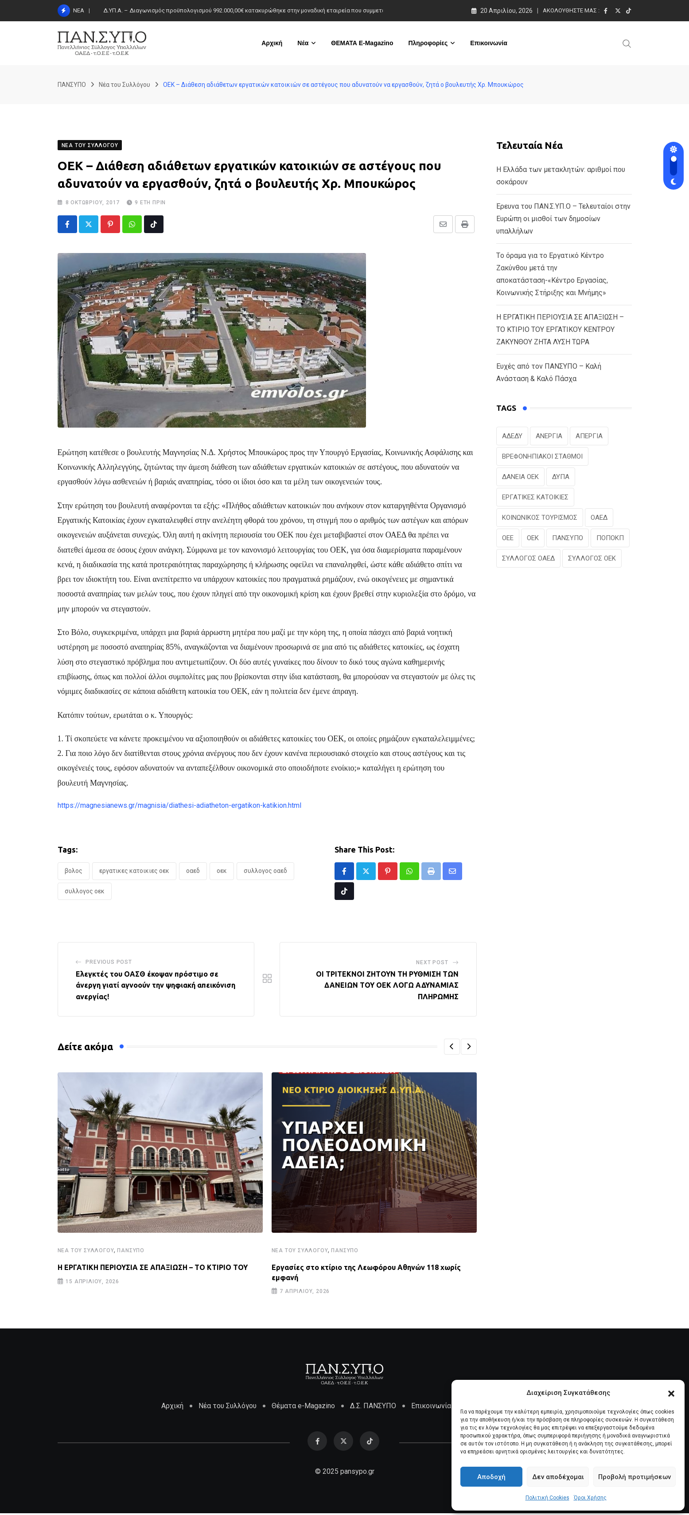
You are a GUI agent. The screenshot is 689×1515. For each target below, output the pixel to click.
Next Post (432, 963)
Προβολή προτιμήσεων (634, 1477)
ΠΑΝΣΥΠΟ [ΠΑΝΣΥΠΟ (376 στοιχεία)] (567, 539)
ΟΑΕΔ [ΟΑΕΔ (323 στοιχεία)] (599, 518)
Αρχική (271, 43)
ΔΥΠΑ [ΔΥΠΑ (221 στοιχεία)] (560, 478)
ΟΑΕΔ (193, 871)
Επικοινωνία (488, 43)
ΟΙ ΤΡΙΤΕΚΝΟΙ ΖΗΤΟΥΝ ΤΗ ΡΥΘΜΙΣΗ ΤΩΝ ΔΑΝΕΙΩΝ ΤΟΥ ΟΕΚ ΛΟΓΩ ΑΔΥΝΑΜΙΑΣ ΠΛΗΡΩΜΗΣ (387, 986)
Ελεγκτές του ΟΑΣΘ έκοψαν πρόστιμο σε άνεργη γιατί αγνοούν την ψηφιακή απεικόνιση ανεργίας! (155, 986)
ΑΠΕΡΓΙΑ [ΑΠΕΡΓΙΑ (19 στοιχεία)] (589, 437)
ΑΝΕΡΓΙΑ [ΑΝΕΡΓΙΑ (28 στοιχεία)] (549, 437)
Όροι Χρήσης (590, 1498)
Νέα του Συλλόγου (86, 1251)
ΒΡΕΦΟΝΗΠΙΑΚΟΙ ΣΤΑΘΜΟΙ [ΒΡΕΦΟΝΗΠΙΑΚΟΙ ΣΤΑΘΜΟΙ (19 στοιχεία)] (542, 457)
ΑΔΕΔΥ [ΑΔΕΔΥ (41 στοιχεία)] (512, 437)
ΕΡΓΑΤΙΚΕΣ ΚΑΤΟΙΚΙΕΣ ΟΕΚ (134, 871)
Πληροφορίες (428, 43)
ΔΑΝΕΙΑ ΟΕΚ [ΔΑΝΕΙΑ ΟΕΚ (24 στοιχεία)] (520, 478)
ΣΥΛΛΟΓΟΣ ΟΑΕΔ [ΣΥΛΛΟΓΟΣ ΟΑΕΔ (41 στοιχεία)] (528, 559)
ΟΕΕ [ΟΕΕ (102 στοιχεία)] (508, 539)
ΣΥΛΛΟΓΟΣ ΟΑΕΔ (265, 871)
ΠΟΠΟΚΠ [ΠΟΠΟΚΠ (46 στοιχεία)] (610, 539)
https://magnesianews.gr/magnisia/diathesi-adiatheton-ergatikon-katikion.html (179, 806)
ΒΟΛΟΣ (73, 871)
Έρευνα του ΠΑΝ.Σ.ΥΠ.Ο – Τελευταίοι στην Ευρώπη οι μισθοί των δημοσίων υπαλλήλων (563, 219)
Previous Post (109, 963)
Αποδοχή (491, 1477)
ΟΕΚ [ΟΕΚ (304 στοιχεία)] (533, 539)
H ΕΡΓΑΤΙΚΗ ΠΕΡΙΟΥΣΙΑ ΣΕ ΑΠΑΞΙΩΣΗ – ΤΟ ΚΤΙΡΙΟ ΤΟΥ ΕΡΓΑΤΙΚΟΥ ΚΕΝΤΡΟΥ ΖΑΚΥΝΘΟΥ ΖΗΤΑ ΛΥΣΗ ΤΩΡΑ (560, 330)
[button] (671, 1392)
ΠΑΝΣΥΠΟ (130, 1251)
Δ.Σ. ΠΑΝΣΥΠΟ (373, 1407)
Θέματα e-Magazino (303, 1407)
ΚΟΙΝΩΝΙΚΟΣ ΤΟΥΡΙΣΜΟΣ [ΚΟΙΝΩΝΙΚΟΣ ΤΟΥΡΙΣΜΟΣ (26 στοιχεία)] (539, 518)
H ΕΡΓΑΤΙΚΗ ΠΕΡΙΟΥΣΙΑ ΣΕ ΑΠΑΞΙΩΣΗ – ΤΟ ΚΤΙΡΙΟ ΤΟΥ (153, 1268)
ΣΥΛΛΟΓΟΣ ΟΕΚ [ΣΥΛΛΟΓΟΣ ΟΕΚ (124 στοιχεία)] (592, 559)
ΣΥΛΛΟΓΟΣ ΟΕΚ (85, 892)
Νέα (302, 43)
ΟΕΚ (222, 871)
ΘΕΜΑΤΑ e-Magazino (362, 43)
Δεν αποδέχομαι (558, 1477)
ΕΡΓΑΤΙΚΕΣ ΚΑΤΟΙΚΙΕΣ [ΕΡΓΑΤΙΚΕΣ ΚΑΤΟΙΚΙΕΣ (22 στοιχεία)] (535, 498)
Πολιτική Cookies (547, 1498)
